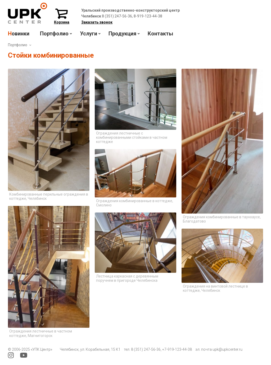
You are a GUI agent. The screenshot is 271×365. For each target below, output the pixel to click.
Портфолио (17, 45)
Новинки (18, 33)
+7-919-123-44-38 (177, 349)
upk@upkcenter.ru (227, 349)
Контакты (160, 33)
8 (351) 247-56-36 (146, 349)
